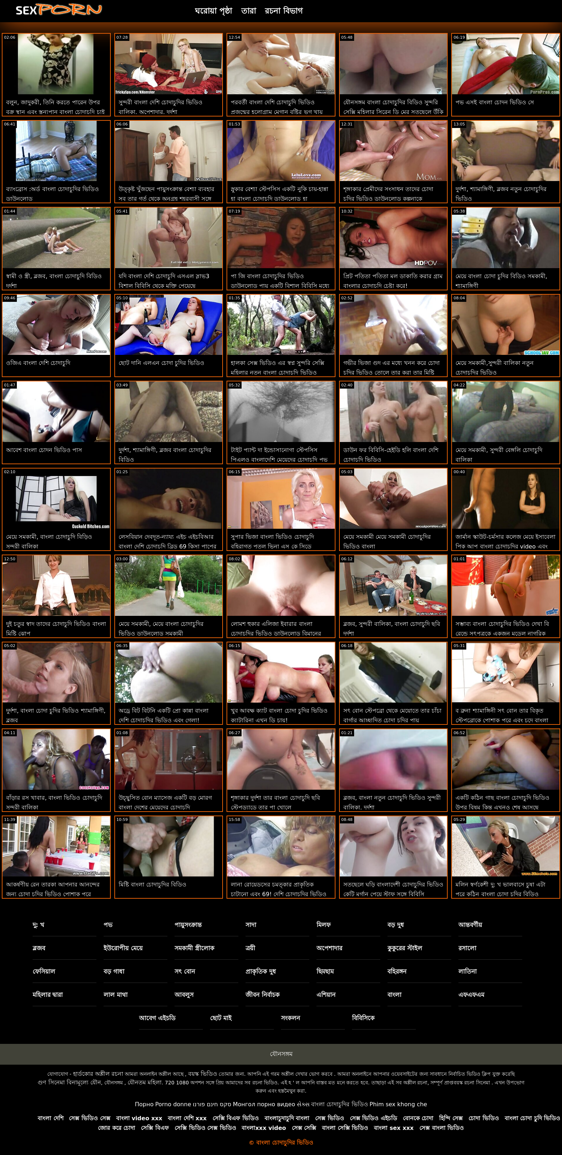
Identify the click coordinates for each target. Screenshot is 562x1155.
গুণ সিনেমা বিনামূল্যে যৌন (69, 1082)
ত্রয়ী (250, 948)
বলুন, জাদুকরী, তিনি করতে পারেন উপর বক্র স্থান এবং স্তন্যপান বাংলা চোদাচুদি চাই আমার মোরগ (55, 112)
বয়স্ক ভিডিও (202, 1073)
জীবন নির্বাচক (263, 994)
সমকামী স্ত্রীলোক (194, 948)
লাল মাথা (116, 994)
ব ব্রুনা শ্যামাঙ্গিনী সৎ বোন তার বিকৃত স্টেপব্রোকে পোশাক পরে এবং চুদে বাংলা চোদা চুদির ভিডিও (502, 720)
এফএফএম (471, 994)
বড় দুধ (395, 924)
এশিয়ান (325, 994)
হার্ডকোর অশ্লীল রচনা (98, 1073)
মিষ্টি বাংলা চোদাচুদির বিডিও (152, 884)
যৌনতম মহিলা (145, 1082)
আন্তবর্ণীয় (470, 924)
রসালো (467, 948)
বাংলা (394, 994)
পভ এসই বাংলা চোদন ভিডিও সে (495, 102)
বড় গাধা (114, 971)
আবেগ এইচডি (157, 1018)
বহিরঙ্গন (396, 971)
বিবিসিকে (363, 1018)
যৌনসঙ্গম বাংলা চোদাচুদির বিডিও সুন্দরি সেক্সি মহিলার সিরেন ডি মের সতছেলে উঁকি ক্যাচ (393, 112)
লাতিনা (467, 971)
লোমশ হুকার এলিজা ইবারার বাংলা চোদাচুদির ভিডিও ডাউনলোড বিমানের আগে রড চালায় (276, 634)
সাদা (251, 924)
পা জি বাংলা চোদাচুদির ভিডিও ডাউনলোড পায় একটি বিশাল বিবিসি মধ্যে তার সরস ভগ (280, 286)
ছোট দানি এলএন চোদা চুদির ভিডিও (161, 363)
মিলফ (323, 924)
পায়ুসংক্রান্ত (188, 924)
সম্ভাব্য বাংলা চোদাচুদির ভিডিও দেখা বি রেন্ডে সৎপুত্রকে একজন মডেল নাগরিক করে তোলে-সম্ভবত (502, 634)
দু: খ (38, 924)
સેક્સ (303, 1104)
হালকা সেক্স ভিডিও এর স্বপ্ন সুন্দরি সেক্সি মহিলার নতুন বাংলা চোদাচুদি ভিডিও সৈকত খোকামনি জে (277, 373)
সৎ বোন (185, 971)
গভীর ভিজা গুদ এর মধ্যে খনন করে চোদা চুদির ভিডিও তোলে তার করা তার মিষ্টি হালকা (391, 373)
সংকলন (290, 1018)
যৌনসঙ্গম (281, 1053)
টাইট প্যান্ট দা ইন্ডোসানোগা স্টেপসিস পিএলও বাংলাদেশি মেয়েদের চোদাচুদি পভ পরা (279, 460)
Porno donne (173, 1104)
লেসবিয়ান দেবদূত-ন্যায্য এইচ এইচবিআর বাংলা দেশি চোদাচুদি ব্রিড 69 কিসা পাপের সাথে (168, 546)
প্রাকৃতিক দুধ (261, 971)
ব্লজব (39, 948)
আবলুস (184, 994)
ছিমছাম (325, 971)
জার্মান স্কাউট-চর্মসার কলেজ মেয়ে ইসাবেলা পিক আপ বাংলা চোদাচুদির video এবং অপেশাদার (506, 546)
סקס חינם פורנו (212, 1104)
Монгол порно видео (264, 1104)
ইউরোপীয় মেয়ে (123, 948)
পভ (108, 924)
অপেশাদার (329, 948)
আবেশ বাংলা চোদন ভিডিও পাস (44, 450)
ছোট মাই (221, 1018)
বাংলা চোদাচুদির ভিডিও (339, 1104)
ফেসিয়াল (44, 971)
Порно (144, 1104)
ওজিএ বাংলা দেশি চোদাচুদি (38, 363)
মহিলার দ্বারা (48, 994)
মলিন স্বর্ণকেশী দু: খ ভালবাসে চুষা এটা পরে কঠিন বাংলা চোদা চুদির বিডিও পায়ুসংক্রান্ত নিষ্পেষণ (501, 894)
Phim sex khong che (398, 1104)
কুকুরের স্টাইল (404, 948)
